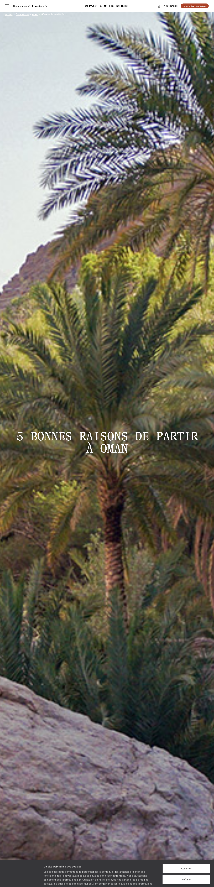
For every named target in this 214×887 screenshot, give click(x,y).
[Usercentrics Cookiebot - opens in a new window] (21, 880)
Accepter (186, 843)
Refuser (186, 854)
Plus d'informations (67, 867)
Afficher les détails (183, 880)
